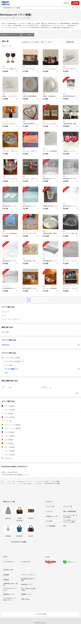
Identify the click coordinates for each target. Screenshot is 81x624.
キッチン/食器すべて (42, 369)
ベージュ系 (40, 421)
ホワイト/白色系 (40, 410)
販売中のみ (25, 42)
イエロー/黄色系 (40, 436)
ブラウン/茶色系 (40, 417)
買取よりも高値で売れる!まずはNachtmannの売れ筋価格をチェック (40, 473)
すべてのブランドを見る (19, 542)
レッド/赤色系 (40, 443)
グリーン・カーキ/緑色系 (40, 425)
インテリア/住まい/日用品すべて (41, 361)
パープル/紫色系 (40, 432)
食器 (4, 66)
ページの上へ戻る (40, 614)
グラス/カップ (46, 66)
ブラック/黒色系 (40, 406)
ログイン (66, 3)
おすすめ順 (35, 42)
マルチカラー (40, 458)
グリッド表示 (46, 42)
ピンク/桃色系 (40, 440)
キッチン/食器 (27, 34)
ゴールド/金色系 (40, 454)
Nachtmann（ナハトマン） (10, 34)
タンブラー (6, 121)
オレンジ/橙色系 (40, 447)
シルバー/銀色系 (40, 451)
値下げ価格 (40, 332)
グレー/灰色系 (40, 413)
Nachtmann (40, 345)
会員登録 (75, 3)
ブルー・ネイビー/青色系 (40, 428)
